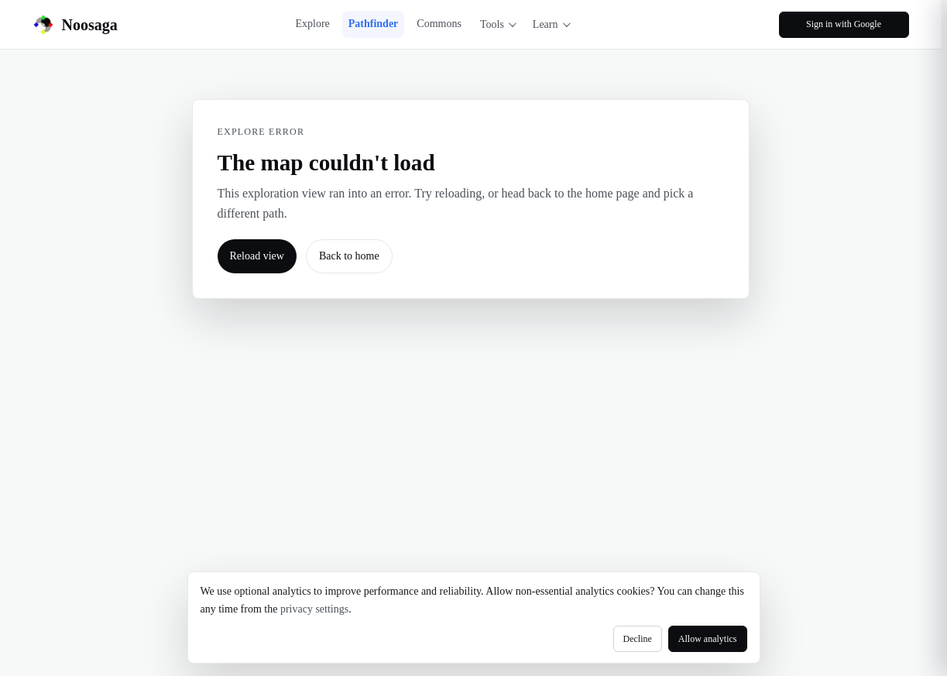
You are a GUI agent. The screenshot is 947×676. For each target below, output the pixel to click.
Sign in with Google (843, 24)
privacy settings (314, 609)
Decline (637, 638)
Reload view (257, 256)
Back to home (349, 256)
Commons (439, 23)
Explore (312, 23)
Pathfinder (373, 23)
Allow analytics (707, 638)
